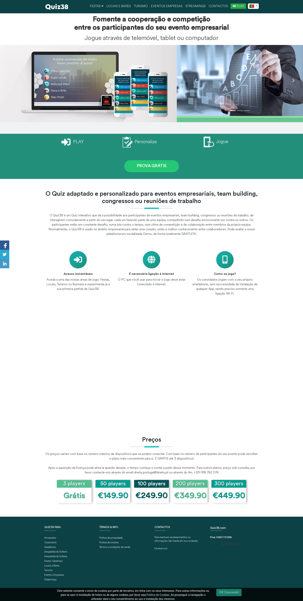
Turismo (141, 6)
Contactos (218, 6)
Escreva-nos (161, 548)
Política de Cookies (157, 594)
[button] (196, 80)
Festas (96, 6)
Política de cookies (109, 542)
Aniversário (50, 538)
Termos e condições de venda (114, 547)
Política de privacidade (111, 538)
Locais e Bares (118, 6)
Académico (50, 547)
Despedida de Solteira (55, 556)
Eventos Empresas (166, 6)
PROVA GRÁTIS (151, 166)
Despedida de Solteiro (55, 552)
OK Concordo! (229, 592)
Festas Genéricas (53, 561)
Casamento (50, 542)
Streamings (196, 6)
